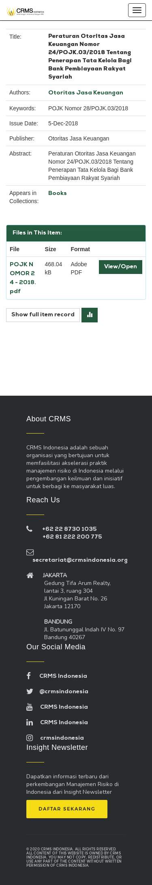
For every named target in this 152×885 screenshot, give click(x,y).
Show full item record (43, 315)
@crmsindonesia (57, 692)
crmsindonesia (55, 738)
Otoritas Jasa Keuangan (85, 93)
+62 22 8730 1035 (69, 529)
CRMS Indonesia (56, 676)
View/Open (120, 267)
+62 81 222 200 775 (72, 537)
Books (57, 194)
